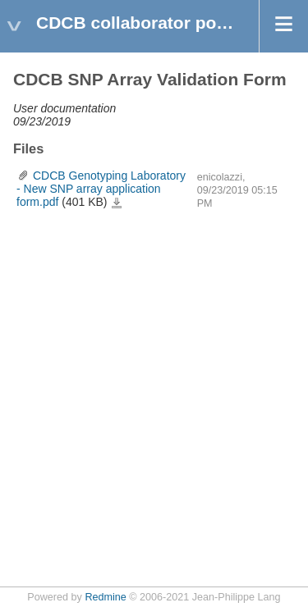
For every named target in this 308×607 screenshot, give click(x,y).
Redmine (105, 597)
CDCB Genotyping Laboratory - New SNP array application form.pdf (101, 188)
